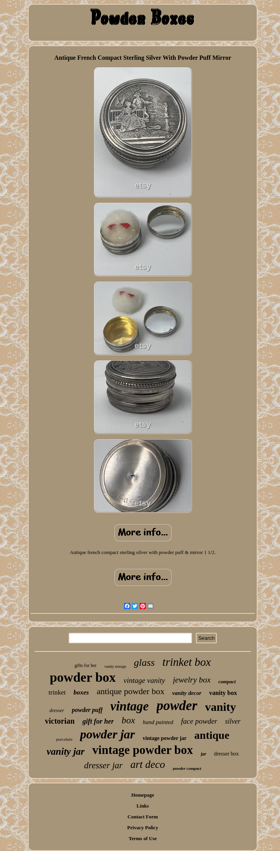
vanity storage (115, 666)
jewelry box (192, 679)
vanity (220, 706)
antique (211, 735)
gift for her (98, 721)
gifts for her (85, 665)
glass (144, 662)
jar (203, 754)
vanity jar (66, 751)
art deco (147, 764)
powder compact (187, 768)
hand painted (158, 722)
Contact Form (143, 817)
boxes (81, 692)
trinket (57, 692)
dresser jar (103, 765)
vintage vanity (144, 680)
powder (177, 705)
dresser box (226, 754)
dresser (56, 710)
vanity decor (186, 693)
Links (143, 806)
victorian (60, 721)
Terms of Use (143, 838)
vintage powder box (142, 750)
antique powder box (130, 691)
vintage (130, 706)
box (128, 720)
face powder (199, 721)
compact (227, 681)
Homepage (142, 795)
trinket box (186, 662)
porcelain (64, 739)
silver (232, 721)
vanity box (223, 692)
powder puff (87, 710)
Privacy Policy (142, 827)
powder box (83, 677)
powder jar (107, 734)
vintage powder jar (165, 738)
